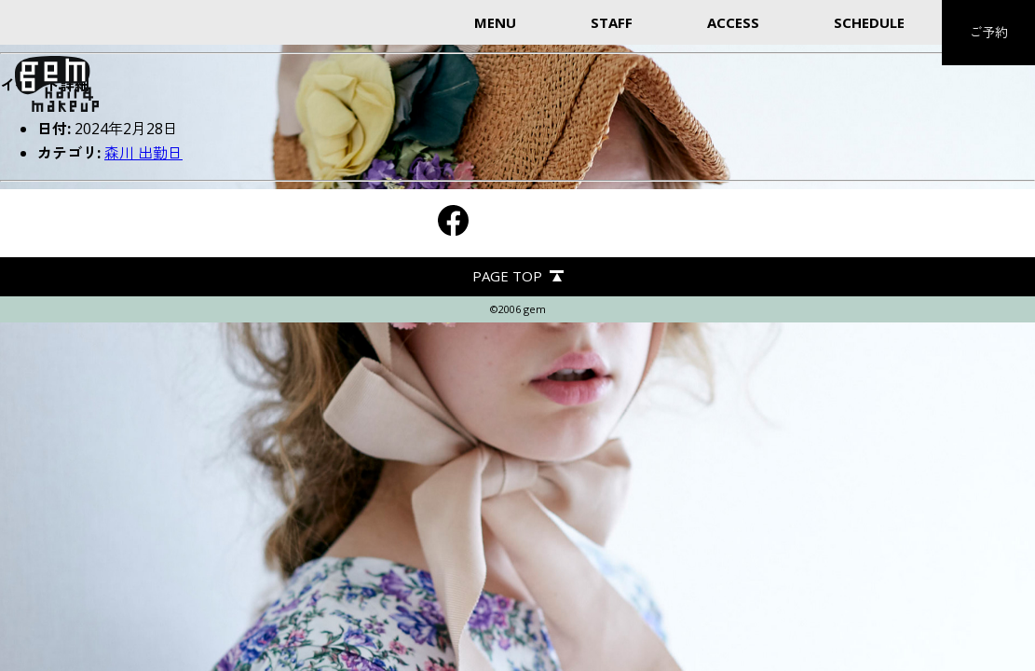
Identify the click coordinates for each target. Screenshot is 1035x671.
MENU (495, 22)
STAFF (612, 22)
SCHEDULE (869, 22)
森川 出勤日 (143, 153)
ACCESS (733, 22)
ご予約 (988, 32)
